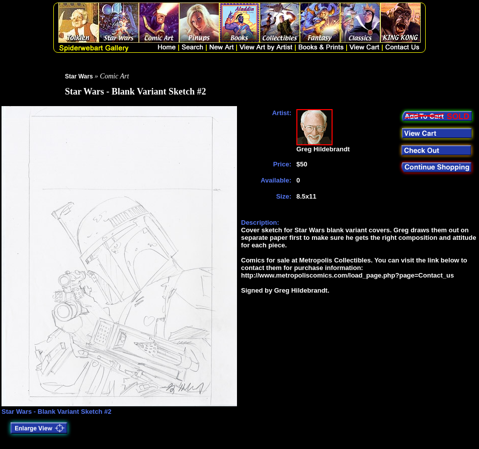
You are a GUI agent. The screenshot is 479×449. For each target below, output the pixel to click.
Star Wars (79, 76)
